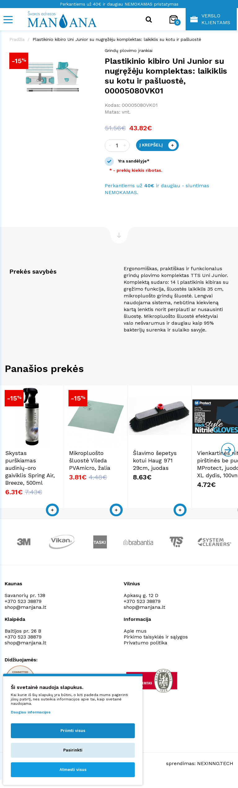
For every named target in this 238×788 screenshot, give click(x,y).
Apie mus (135, 640)
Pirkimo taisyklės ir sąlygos (156, 646)
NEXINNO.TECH (215, 773)
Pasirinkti (72, 750)
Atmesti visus (73, 769)
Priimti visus (72, 730)
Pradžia (16, 39)
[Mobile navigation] (7, 19)
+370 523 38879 (23, 610)
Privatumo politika (145, 652)
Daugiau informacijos (31, 712)
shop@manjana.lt (25, 616)
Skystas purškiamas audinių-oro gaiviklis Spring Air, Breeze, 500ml (38, 477)
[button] (90, 53)
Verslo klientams (210, 19)
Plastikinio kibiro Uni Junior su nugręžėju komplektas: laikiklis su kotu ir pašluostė (117, 39)
